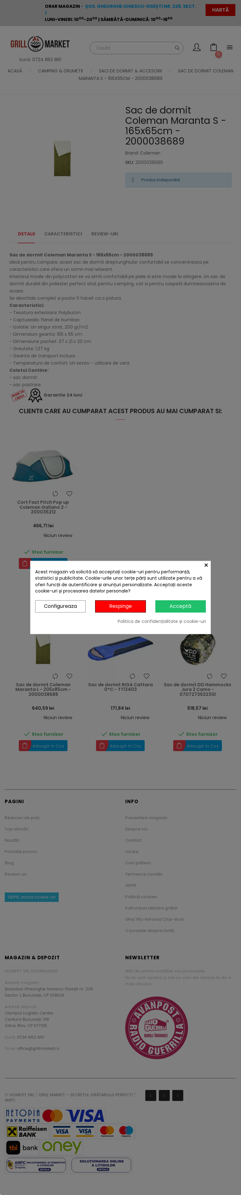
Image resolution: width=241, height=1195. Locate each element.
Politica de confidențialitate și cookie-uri (162, 621)
